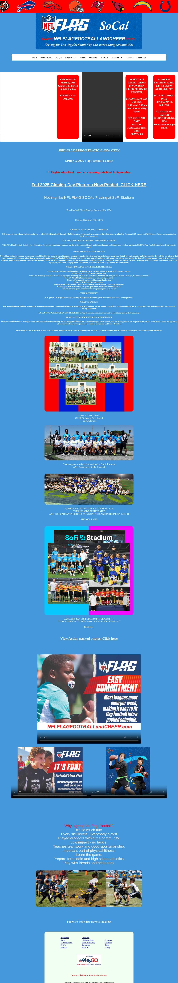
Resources (93, 57)
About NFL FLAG (66, 943)
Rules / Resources (88, 943)
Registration (65, 938)
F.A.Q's (63, 945)
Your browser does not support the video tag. (27, 107)
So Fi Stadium (46, 57)
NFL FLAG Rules (88, 940)
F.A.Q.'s (58, 57)
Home (34, 57)
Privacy (107, 947)
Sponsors (108, 940)
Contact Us (141, 57)
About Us (129, 57)
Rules (82, 57)
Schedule (104, 57)
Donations (108, 943)
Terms (107, 945)
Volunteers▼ (117, 57)
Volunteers (86, 938)
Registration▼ (71, 57)
